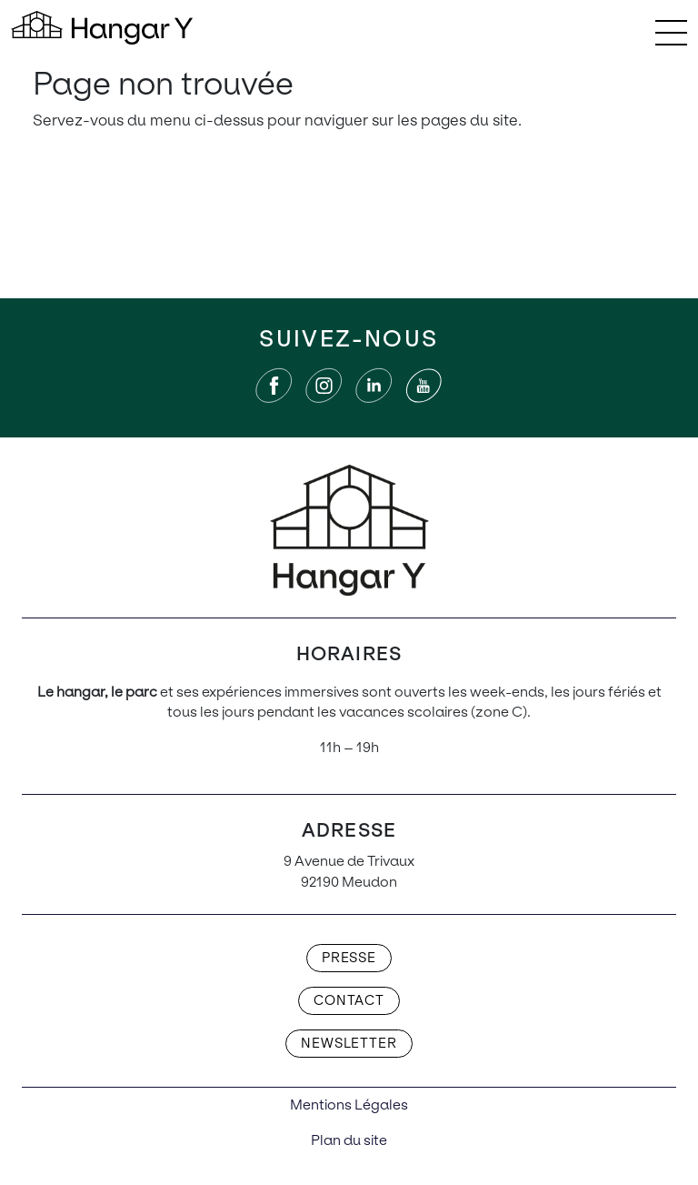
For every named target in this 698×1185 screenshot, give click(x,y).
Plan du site (349, 1140)
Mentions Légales (349, 1104)
